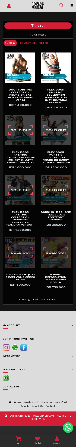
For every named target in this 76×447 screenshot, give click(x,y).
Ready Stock (31, 402)
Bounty (25, 406)
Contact (50, 406)
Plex (10, 43)
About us (37, 406)
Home (17, 402)
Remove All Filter (34, 43)
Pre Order (47, 402)
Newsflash (61, 402)
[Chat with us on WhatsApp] (68, 427)
